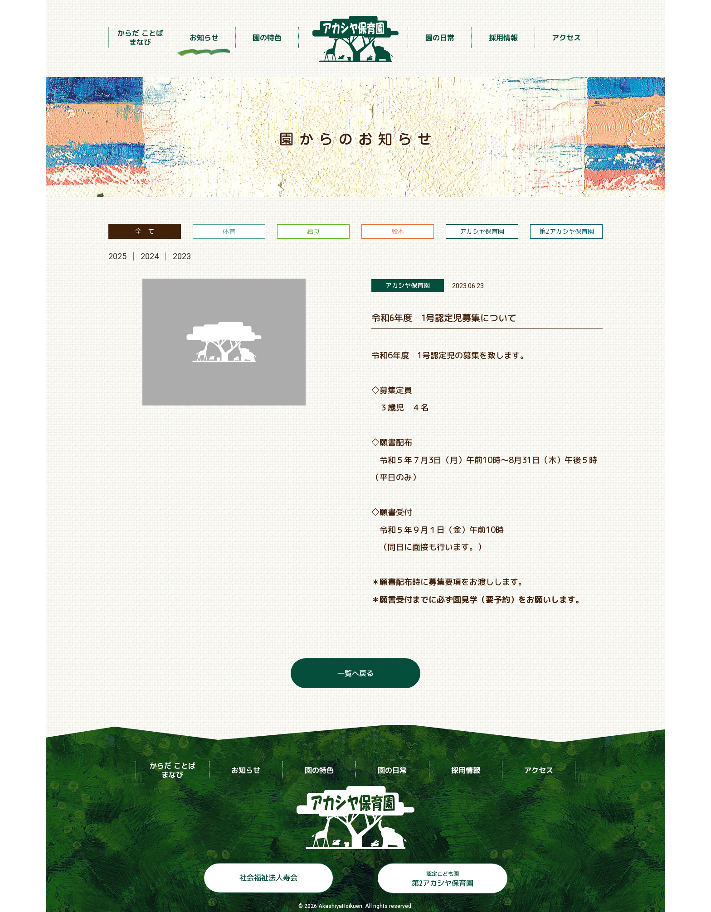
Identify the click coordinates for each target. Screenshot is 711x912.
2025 (117, 256)
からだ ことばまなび (140, 37)
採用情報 (502, 38)
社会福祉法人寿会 (268, 878)
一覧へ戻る (355, 673)
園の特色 (267, 37)
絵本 (397, 231)
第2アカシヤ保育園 (566, 231)
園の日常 (439, 38)
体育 (229, 231)
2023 (182, 256)
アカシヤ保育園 (482, 231)
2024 (150, 256)
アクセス (566, 38)
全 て (144, 231)
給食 (313, 231)
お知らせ (203, 37)
